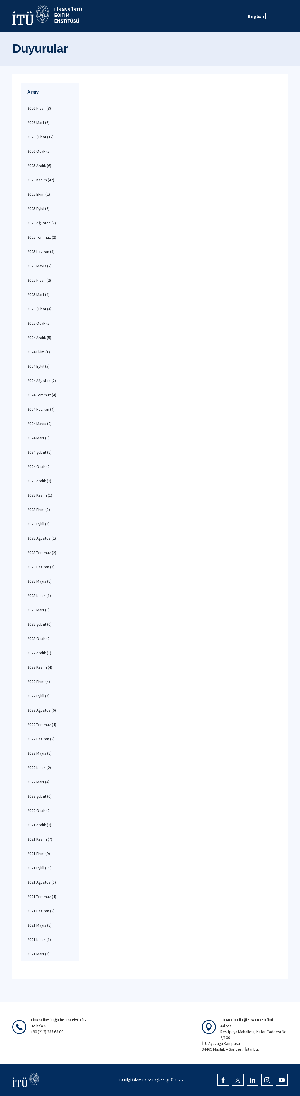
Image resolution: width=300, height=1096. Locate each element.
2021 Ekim (38, 853)
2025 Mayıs (39, 266)
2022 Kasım (39, 667)
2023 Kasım (39, 495)
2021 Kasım (39, 839)
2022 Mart (38, 781)
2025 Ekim (38, 194)
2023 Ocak (39, 638)
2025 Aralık (39, 165)
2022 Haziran (40, 738)
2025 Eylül (38, 208)
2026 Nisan (39, 108)
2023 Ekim (38, 509)
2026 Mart (38, 122)
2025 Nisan (39, 280)
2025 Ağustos (41, 223)
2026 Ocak (39, 151)
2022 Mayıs (39, 753)
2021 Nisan (39, 939)
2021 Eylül (39, 867)
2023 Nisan (39, 595)
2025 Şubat (39, 309)
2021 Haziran (40, 910)
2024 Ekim (38, 352)
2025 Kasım (40, 180)
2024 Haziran (40, 409)
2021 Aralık (39, 824)
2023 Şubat (39, 624)
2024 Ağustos (41, 380)
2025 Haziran (40, 251)
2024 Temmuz (41, 395)
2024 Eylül (38, 366)
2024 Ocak (39, 466)
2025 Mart (38, 294)
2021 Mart (38, 953)
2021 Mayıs (39, 925)
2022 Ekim (38, 681)
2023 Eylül (38, 524)
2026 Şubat (40, 137)
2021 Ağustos (41, 882)
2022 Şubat (39, 796)
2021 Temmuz (41, 896)
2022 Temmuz (41, 724)
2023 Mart (38, 609)
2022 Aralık (39, 652)
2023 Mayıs (39, 581)
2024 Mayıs (39, 423)
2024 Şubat (39, 452)
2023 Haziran (40, 566)
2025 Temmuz (41, 237)
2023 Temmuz (41, 552)
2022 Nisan (39, 767)
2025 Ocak (39, 323)
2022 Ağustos (41, 710)
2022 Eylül (38, 695)
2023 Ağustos (41, 538)
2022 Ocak (39, 810)
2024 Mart (38, 438)
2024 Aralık (39, 337)
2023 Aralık (39, 481)
